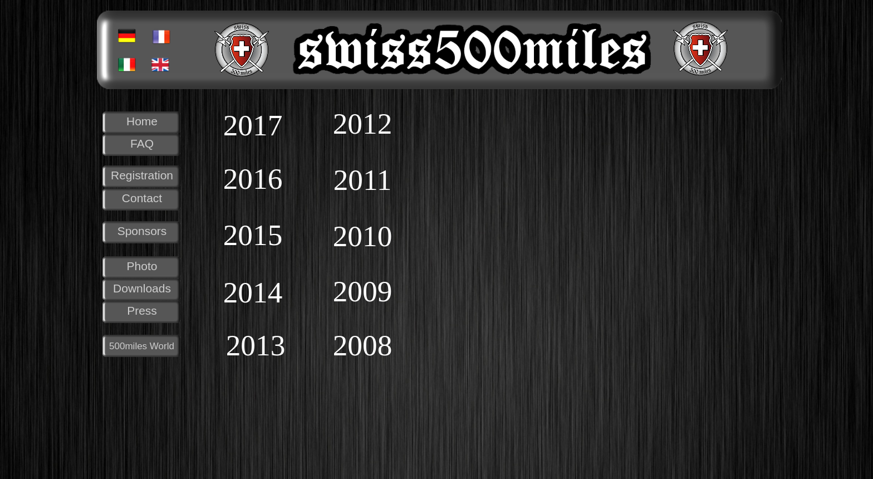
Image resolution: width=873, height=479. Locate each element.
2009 (363, 291)
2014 (253, 292)
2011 (362, 180)
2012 (363, 123)
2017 (253, 125)
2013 (256, 345)
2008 (363, 345)
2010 (363, 236)
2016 (253, 179)
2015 (253, 235)
